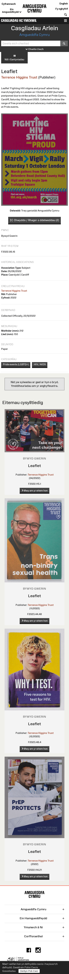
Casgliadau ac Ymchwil (19, 20)
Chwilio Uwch (35, 49)
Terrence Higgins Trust (19, 77)
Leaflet (34, 465)
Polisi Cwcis (31, 967)
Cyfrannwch (9, 3)
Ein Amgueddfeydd (11, 11)
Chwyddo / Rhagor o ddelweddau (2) (34, 220)
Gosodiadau (9, 971)
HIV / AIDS (40, 364)
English (63, 3)
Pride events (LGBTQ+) (16, 364)
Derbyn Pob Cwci (29, 971)
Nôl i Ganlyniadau (14, 57)
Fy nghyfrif (61, 8)
